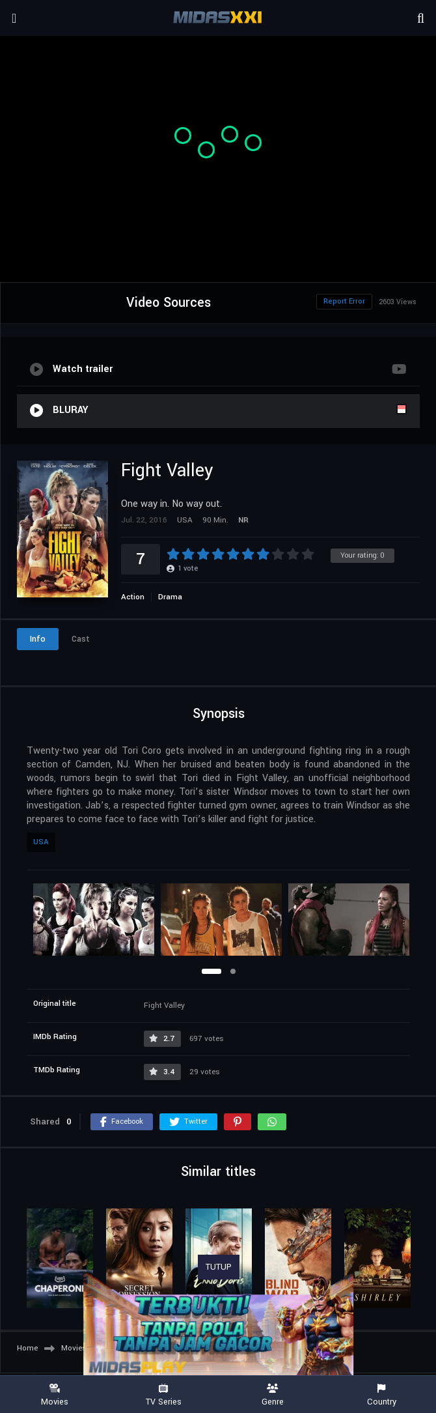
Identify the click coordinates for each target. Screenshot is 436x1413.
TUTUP (219, 1267)
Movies (54, 1395)
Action (132, 597)
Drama (170, 597)
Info (38, 639)
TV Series (164, 1395)
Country (382, 1395)
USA (41, 842)
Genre (272, 1395)
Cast (81, 639)
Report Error (344, 301)
